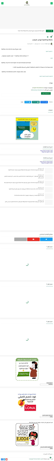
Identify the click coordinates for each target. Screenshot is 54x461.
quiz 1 (47, 51)
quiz (52, 58)
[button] (44, 102)
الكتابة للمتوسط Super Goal (46, 161)
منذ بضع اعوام (40, 168)
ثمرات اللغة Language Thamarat (36, 459)
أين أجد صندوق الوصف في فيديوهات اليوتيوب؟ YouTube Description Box (29, 195)
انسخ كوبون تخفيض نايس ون (46, 447)
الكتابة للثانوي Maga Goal (47, 163)
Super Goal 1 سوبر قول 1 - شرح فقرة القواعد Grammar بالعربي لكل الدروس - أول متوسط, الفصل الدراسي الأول (24, 177)
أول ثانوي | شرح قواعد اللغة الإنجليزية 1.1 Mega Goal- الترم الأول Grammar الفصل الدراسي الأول (24, 201)
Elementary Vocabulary (37, 90)
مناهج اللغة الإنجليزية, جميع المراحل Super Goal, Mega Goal (31, 30)
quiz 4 (51, 76)
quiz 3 (47, 76)
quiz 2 (50, 51)
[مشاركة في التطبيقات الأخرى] (22, 102)
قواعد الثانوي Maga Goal (47, 152)
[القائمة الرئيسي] (52, 3)
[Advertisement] (27, 18)
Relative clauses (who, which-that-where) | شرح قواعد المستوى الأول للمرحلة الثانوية (26, 189)
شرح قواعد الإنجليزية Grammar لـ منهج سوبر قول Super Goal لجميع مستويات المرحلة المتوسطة (24, 182)
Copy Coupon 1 (49, 382)
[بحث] (2, 3)
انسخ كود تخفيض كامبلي (47, 415)
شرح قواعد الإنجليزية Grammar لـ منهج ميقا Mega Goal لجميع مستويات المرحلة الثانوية (26, 170)
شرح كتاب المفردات (47, 454)
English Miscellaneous (38, 87)
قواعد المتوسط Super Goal (46, 150)
